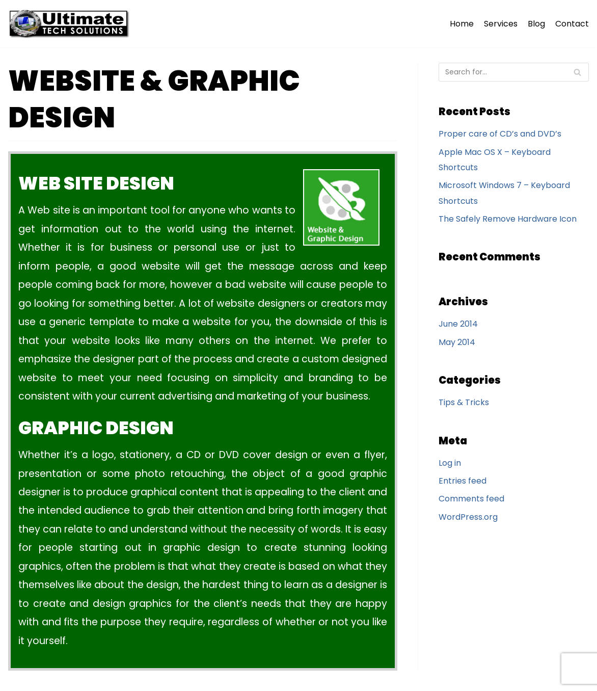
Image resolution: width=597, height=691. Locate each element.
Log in (450, 463)
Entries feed (462, 481)
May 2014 (457, 342)
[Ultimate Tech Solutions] (71, 23)
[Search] (514, 72)
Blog (536, 24)
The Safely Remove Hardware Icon (508, 219)
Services (501, 24)
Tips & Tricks (464, 402)
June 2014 (458, 324)
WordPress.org (468, 517)
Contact (572, 24)
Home (462, 24)
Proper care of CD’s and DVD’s (500, 134)
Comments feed (471, 498)
